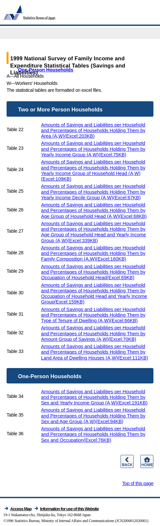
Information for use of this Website (69, 508)
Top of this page (137, 483)
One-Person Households (45, 69)
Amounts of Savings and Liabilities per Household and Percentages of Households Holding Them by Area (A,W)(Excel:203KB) (93, 130)
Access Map (21, 508)
